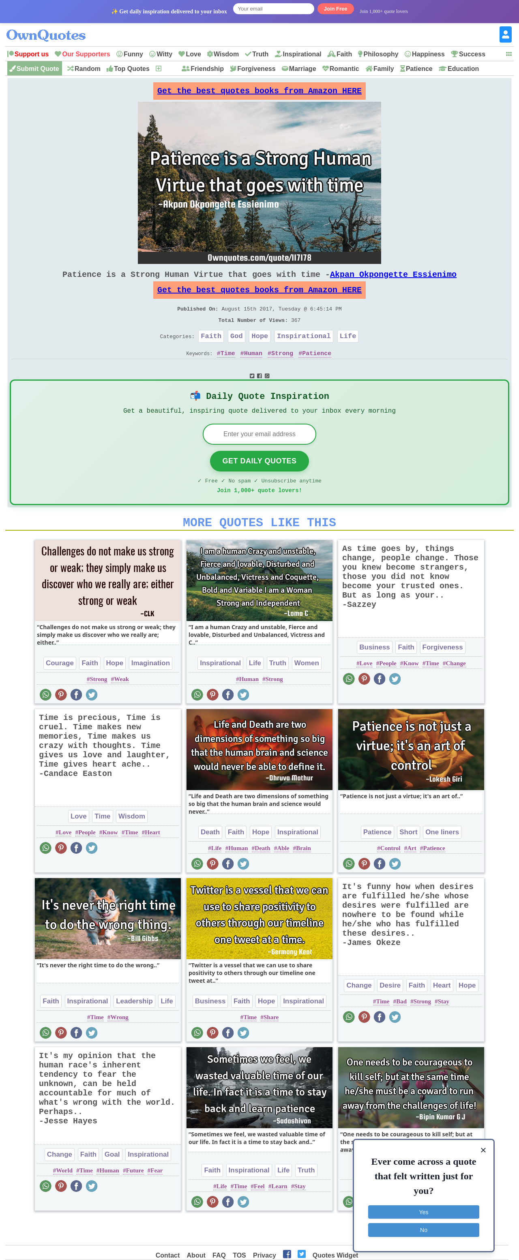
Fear (156, 1195)
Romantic (344, 68)
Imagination (150, 688)
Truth (260, 54)
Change (455, 688)
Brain (303, 873)
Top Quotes (132, 68)
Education (463, 68)
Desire (390, 1010)
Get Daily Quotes (259, 481)
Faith (344, 54)
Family (383, 68)
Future (135, 1195)
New (169, 68)
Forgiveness (256, 68)
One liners (442, 857)
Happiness (428, 54)
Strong (282, 369)
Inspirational (302, 54)
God (236, 350)
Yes (424, 1212)
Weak (121, 704)
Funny (133, 54)
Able (283, 873)
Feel (259, 1211)
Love (193, 54)
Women (306, 688)
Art (411, 873)
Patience (419, 68)
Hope (259, 350)
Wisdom (226, 54)
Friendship (207, 68)
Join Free (335, 9)
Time (228, 369)
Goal (112, 1179)
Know (411, 688)
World (64, 1195)
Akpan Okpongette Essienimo (393, 280)
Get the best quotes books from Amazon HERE (259, 93)
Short (408, 857)
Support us (32, 54)
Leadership (134, 1026)
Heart (152, 857)
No (423, 1229)
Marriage (302, 68)
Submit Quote (38, 68)
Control (390, 873)
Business (374, 672)
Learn (279, 1211)
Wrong (119, 1042)
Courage (60, 688)
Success (472, 54)
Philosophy (380, 54)
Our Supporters (86, 54)
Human (253, 369)
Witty (164, 54)
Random (88, 68)
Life (348, 350)
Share (271, 1042)
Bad (401, 1026)
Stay (443, 1026)
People (388, 688)
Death (210, 857)
